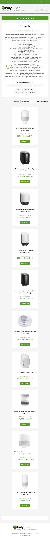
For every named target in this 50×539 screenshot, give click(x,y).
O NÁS (28, 2)
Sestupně (45, 101)
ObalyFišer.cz (30, 533)
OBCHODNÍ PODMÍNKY (38, 2)
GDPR (46, 2)
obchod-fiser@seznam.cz (9, 2)
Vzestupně (40, 101)
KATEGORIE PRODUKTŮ (25, 18)
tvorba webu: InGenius (25, 535)
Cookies (36, 533)
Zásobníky (37, 30)
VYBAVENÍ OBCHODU (29, 30)
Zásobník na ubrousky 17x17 (25, 372)
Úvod (21, 30)
